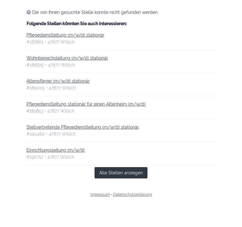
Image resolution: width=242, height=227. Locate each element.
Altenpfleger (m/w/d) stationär (58, 81)
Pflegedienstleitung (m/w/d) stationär (65, 35)
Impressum (100, 194)
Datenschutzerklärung (132, 194)
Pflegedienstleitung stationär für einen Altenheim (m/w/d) (86, 104)
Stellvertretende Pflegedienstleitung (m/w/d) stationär (82, 127)
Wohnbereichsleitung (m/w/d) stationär (67, 58)
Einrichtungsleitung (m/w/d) (55, 150)
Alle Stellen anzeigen (121, 172)
